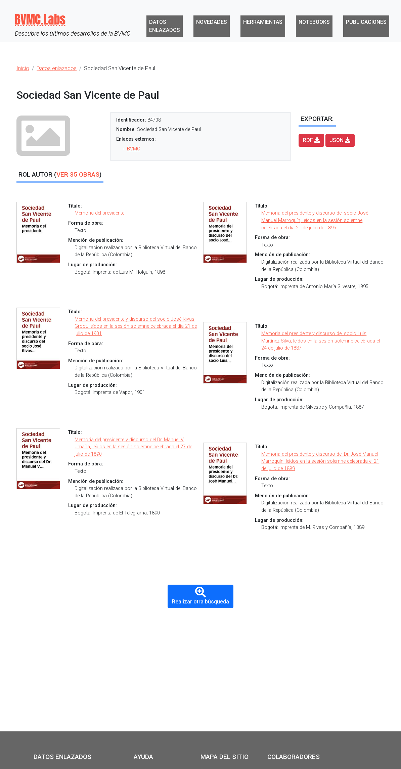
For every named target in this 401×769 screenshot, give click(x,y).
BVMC (133, 149)
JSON (340, 140)
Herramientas (262, 22)
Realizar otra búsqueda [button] (200, 596)
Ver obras (77, 174)
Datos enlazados (164, 26)
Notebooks (314, 22)
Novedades (211, 22)
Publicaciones (366, 22)
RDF (311, 140)
